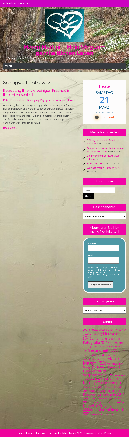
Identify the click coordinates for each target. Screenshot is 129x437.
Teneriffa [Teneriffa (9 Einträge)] (108, 398)
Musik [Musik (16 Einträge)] (111, 379)
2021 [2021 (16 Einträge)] (88, 329)
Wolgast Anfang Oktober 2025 (103, 167)
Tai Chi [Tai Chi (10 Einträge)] (98, 398)
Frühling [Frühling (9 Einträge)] (87, 347)
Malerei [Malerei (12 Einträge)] (100, 359)
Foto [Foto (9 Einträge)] (117, 339)
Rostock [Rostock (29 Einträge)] (93, 394)
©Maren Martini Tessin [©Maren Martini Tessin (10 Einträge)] (102, 414)
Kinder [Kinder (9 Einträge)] (121, 351)
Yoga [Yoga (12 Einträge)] (107, 406)
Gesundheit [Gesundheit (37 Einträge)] (102, 350)
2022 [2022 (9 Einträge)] (97, 330)
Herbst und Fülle (96, 163)
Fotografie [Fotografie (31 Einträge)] (95, 342)
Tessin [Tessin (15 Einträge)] (117, 402)
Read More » (10, 127)
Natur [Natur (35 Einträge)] (91, 382)
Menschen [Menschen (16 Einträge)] (96, 379)
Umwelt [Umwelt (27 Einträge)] (92, 406)
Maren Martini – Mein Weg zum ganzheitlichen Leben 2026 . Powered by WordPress (64, 432)
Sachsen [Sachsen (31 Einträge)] (113, 394)
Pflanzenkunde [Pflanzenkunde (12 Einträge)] (92, 387)
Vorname (92, 243)
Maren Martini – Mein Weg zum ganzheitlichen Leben (64, 49)
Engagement (47, 100)
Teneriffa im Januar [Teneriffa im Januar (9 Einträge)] (101, 402)
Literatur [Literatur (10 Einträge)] (88, 359)
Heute (104, 86)
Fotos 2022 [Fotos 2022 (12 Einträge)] (115, 343)
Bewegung (33, 100)
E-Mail (91, 255)
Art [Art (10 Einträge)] (104, 330)
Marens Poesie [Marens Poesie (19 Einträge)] (109, 367)
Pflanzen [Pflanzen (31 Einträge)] (112, 382)
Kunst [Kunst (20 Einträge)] (103, 355)
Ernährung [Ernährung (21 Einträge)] (102, 338)
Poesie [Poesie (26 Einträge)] (96, 390)
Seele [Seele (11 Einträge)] (87, 398)
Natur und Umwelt (66, 100)
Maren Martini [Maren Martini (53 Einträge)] (101, 361)
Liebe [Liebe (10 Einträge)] (115, 355)
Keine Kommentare (13, 100)
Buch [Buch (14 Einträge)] (113, 329)
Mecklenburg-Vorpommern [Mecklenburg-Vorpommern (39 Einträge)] (98, 372)
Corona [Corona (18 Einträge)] (94, 334)
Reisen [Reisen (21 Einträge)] (113, 391)
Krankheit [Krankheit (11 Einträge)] (89, 355)
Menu (8, 66)
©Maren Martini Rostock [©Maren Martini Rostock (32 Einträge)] (103, 411)
